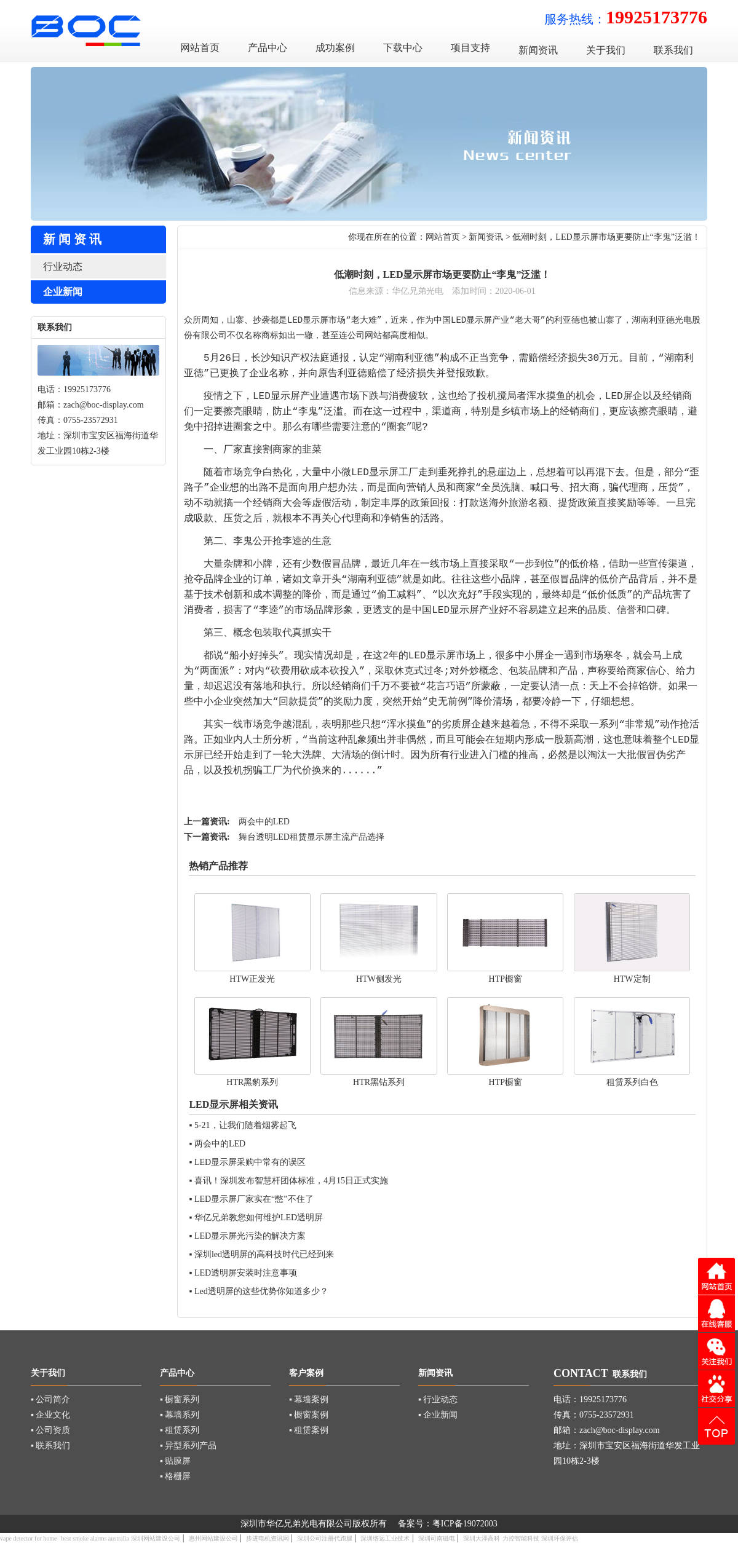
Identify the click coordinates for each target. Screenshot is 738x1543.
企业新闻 (62, 291)
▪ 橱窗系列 (179, 1399)
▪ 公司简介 (50, 1399)
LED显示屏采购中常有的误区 (250, 1162)
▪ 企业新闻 (438, 1414)
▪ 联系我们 (50, 1445)
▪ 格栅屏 (175, 1476)
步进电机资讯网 (267, 1538)
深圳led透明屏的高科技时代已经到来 (264, 1254)
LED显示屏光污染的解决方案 (250, 1236)
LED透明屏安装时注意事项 (245, 1272)
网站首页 (443, 237)
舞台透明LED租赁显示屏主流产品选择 (311, 837)
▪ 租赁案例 (308, 1430)
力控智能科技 (520, 1538)
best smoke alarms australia (95, 1538)
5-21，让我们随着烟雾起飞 (245, 1125)
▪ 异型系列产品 (188, 1445)
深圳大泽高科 (481, 1538)
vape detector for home (28, 1538)
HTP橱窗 (505, 979)
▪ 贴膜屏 (175, 1461)
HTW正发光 (252, 979)
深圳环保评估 (559, 1538)
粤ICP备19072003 (465, 1523)
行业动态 (62, 266)
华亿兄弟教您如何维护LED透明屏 (258, 1217)
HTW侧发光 (379, 979)
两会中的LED (264, 821)
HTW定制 (632, 979)
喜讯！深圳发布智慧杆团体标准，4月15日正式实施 (291, 1180)
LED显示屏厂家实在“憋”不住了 (254, 1199)
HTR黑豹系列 (252, 1082)
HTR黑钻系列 (379, 1082)
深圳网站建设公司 (155, 1538)
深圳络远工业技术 (385, 1538)
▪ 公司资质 (50, 1430)
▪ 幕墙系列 (179, 1414)
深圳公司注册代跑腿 (324, 1538)
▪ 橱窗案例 (308, 1414)
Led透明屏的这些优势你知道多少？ (261, 1291)
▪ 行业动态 (438, 1399)
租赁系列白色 (632, 1082)
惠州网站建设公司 (213, 1538)
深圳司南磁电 (436, 1538)
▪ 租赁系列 (179, 1430)
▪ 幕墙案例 (308, 1399)
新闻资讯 (486, 237)
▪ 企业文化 (50, 1414)
